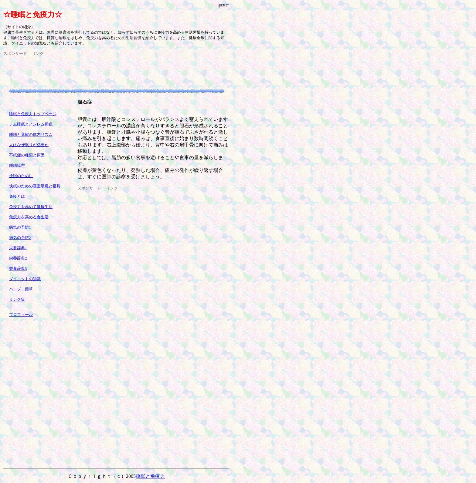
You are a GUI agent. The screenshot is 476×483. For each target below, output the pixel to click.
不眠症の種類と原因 (27, 155)
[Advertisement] (113, 70)
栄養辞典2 (18, 258)
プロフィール (21, 314)
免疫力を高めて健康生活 (31, 206)
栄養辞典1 (18, 248)
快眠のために (21, 175)
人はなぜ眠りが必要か (29, 145)
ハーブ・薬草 (21, 289)
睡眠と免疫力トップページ (32, 114)
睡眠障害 (17, 165)
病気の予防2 (20, 237)
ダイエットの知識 (25, 279)
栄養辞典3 (18, 268)
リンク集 (17, 299)
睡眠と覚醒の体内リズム (31, 134)
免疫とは (17, 196)
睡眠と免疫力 (150, 476)
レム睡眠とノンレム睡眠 (31, 124)
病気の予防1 (20, 227)
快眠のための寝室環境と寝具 (34, 186)
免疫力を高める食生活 (29, 217)
